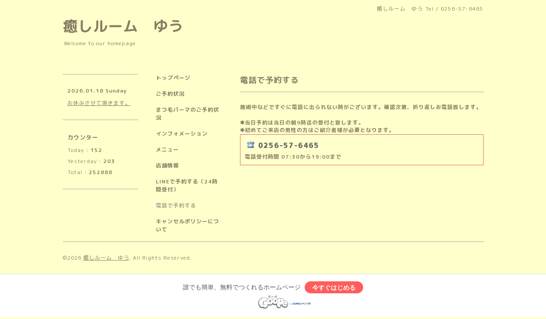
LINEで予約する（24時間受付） (187, 185)
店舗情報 (167, 165)
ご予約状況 (170, 93)
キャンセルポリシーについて (187, 225)
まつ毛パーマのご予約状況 (187, 113)
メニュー (167, 149)
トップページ (173, 78)
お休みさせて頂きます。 (99, 103)
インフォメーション (182, 133)
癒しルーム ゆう (123, 26)
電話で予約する (176, 205)
